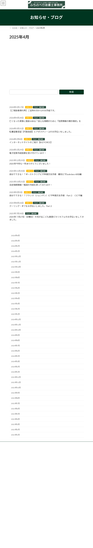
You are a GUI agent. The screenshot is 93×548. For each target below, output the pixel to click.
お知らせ (29, 107)
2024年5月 (15, 356)
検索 (71, 92)
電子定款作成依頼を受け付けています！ (27, 153)
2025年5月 (15, 293)
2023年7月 (15, 403)
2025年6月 (15, 288)
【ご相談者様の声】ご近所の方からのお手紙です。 (32, 110)
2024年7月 (15, 346)
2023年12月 (16, 377)
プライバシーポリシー (20, 519)
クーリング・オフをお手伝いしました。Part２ (30, 206)
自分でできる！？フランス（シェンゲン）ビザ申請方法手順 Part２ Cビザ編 (45, 195)
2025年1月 (15, 314)
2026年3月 (15, 241)
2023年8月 (15, 398)
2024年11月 (16, 324)
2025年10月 (16, 267)
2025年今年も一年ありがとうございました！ (30, 163)
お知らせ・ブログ (18, 499)
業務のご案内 (16, 484)
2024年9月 (15, 335)
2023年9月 (15, 393)
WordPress (32, 543)
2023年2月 (15, 429)
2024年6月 (15, 351)
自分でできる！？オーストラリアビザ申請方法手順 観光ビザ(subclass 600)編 (45, 174)
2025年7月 (15, 282)
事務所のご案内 (17, 504)
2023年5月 (15, 414)
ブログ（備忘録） (39, 107)
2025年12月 (16, 256)
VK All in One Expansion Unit (63, 543)
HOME (13, 479)
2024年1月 (15, 372)
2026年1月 (15, 251)
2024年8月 (15, 340)
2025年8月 (15, 277)
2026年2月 (15, 246)
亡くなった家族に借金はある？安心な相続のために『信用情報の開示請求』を (45, 121)
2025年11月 (16, 262)
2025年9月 (15, 272)
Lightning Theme (46, 543)
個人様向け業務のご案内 (22, 489)
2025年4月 (15, 298)
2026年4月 (15, 235)
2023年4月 (15, 419)
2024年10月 (16, 330)
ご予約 (13, 509)
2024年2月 (15, 366)
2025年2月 (15, 309)
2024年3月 (15, 361)
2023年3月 (15, 424)
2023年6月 (15, 408)
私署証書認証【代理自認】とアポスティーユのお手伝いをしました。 (41, 131)
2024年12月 (16, 319)
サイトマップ (16, 524)
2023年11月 (16, 382)
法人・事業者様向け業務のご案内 (26, 494)
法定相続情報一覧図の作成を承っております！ (30, 185)
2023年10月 (16, 387)
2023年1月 (15, 435)
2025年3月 (15, 304)
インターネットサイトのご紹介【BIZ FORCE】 (31, 142)
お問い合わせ (16, 514)
